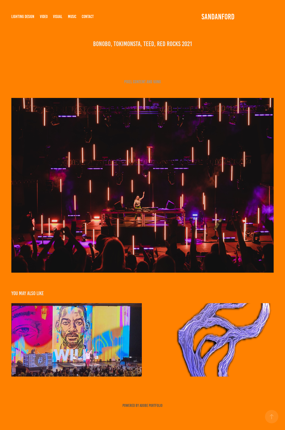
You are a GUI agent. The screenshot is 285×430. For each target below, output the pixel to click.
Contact (88, 16)
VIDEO (44, 16)
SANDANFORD (218, 16)
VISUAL (57, 16)
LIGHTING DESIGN (22, 16)
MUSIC (72, 16)
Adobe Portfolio (151, 405)
